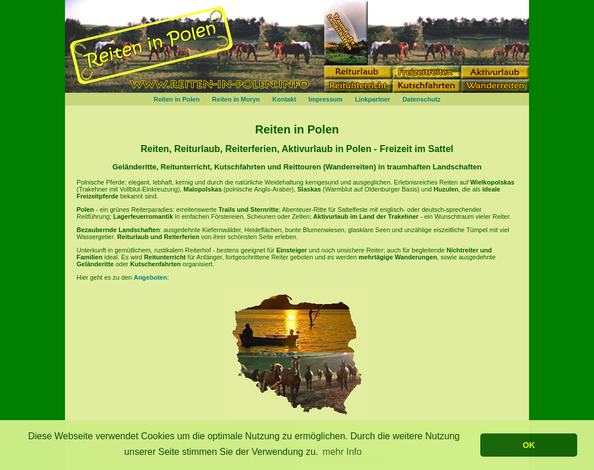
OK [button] (529, 445)
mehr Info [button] (342, 452)
